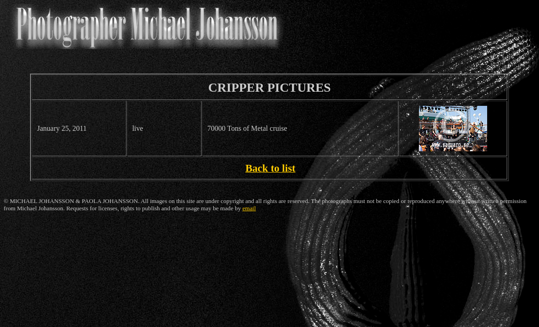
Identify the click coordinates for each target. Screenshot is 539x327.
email (249, 208)
